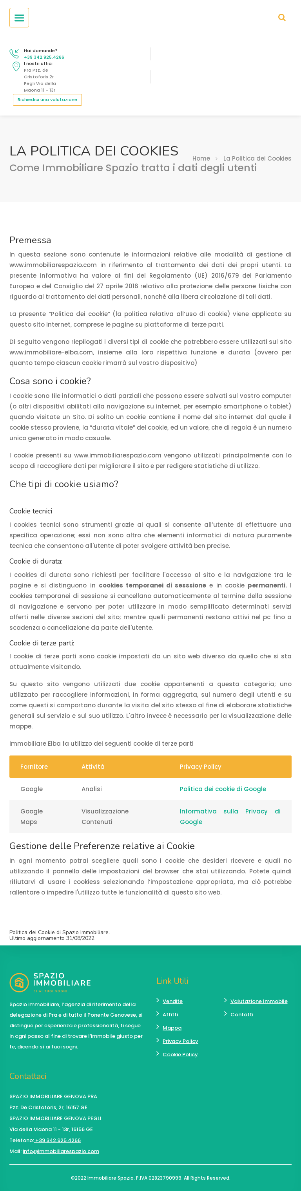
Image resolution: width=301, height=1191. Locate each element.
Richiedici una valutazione (47, 99)
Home (201, 158)
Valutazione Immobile (259, 1001)
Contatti (241, 1014)
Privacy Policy (180, 1041)
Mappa (172, 1028)
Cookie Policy (180, 1054)
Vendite (173, 1001)
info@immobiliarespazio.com (61, 1151)
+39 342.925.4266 (44, 57)
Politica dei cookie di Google (223, 789)
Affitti (170, 1014)
